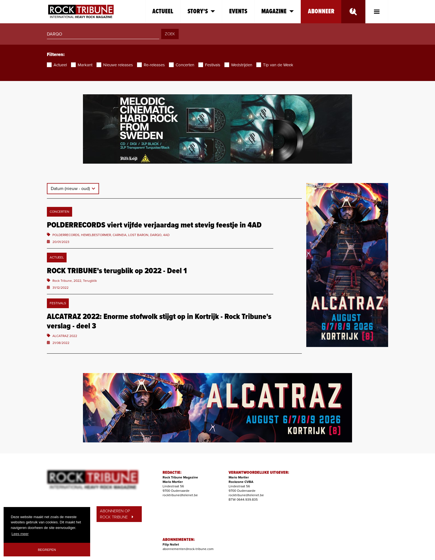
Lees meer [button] (20, 534)
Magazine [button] (277, 11)
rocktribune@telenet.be (180, 495)
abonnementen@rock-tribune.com (188, 549)
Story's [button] (201, 11)
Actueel (162, 11)
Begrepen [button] (47, 549)
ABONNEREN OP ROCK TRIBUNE (116, 514)
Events (238, 11)
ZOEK (170, 33)
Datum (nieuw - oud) (71, 188)
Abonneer (321, 11)
